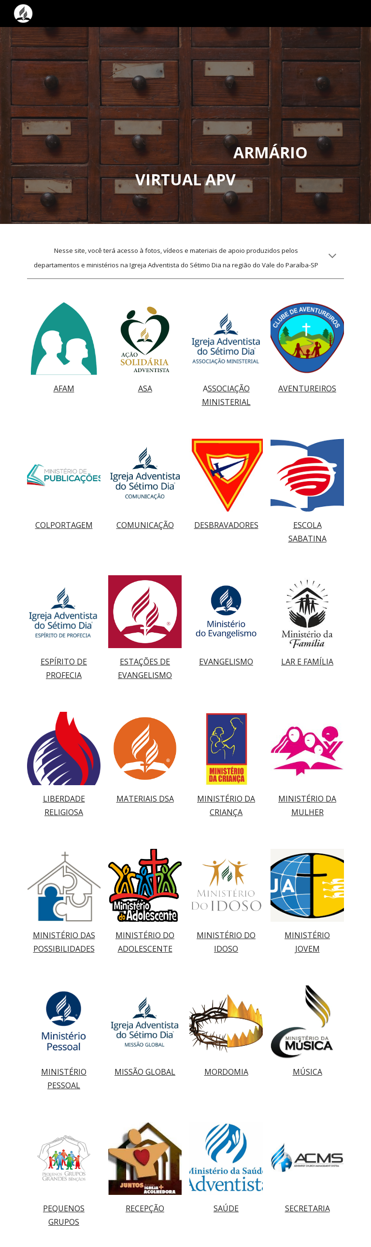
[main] (185, 125)
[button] (332, 256)
